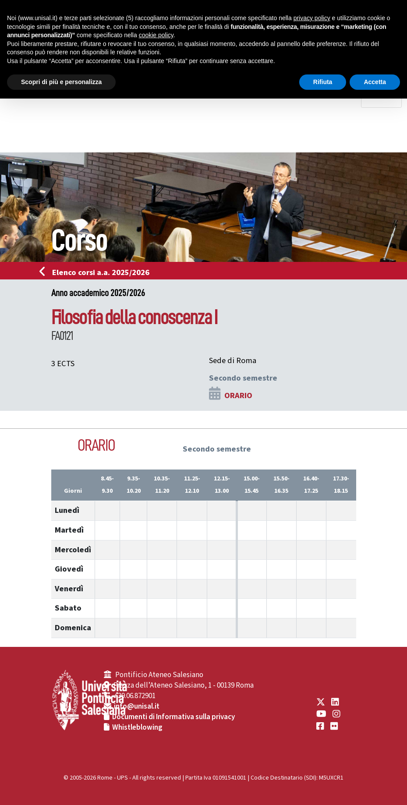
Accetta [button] (375, 81)
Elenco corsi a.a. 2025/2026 (97, 272)
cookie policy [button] (156, 35)
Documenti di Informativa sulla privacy (173, 717)
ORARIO (238, 395)
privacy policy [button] (312, 17)
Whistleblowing (137, 727)
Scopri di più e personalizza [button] (61, 81)
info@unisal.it (136, 706)
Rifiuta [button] (323, 81)
